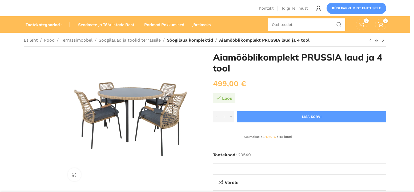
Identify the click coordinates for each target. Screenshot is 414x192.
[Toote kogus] (224, 126)
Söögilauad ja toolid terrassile (130, 50)
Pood (49, 50)
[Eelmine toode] (370, 50)
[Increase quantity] (231, 126)
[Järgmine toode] (383, 50)
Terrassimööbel (77, 50)
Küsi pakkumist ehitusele (356, 12)
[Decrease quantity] (216, 126)
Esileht (31, 50)
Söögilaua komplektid (189, 50)
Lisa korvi (311, 127)
